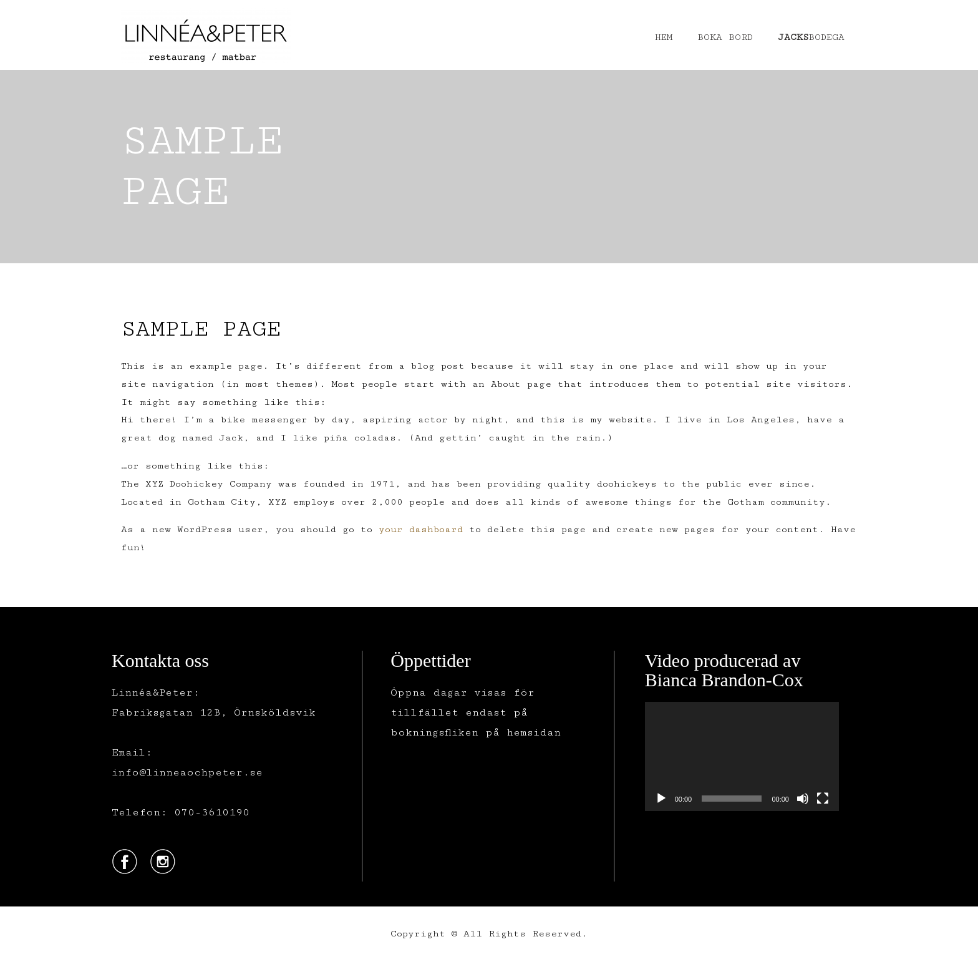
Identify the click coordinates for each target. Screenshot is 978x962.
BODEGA (811, 37)
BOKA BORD (725, 37)
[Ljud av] (802, 798)
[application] (742, 756)
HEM (663, 37)
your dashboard (421, 529)
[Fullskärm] (822, 798)
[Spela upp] (661, 798)
